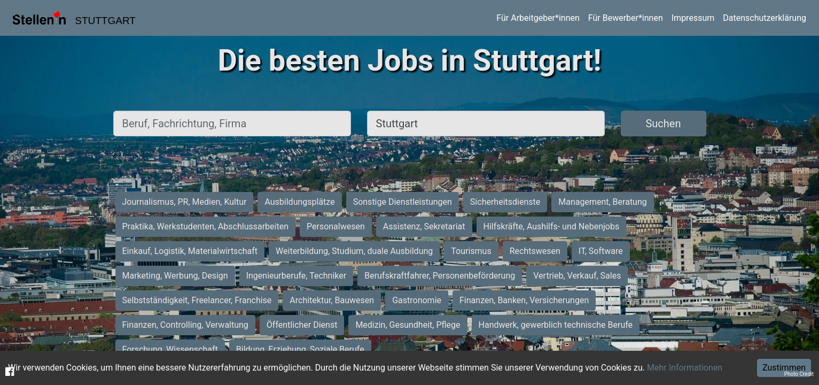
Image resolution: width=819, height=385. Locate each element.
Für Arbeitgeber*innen (537, 18)
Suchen (663, 123)
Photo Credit (799, 374)
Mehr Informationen (684, 368)
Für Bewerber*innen (625, 18)
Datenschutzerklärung (764, 18)
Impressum (693, 18)
